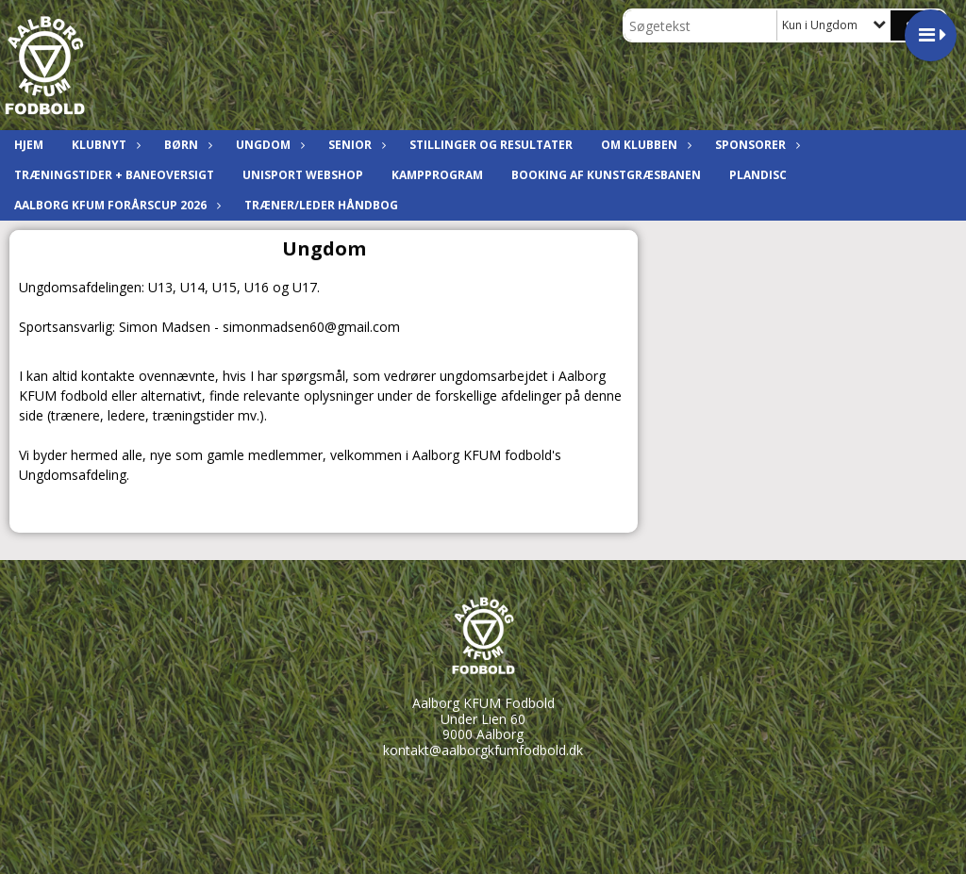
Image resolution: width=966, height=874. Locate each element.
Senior (354, 145)
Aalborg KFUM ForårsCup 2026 (115, 205)
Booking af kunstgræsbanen (606, 175)
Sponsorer (755, 145)
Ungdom (268, 145)
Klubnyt (104, 145)
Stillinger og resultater (491, 145)
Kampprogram (437, 175)
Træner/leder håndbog (321, 205)
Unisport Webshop (302, 175)
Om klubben (644, 145)
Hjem (28, 145)
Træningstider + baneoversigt (114, 175)
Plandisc (758, 175)
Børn (186, 145)
